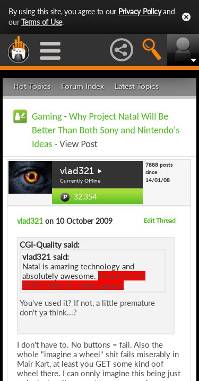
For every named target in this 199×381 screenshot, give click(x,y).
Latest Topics (137, 86)
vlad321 (77, 171)
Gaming (47, 116)
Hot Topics (31, 86)
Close (186, 17)
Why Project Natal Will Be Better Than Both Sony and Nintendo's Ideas (105, 130)
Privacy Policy (139, 11)
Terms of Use (41, 21)
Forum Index (82, 86)
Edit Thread (159, 220)
